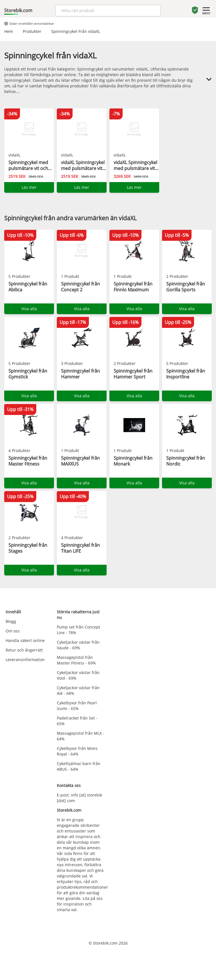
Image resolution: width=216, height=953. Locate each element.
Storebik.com (18, 10)
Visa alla (29, 308)
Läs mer (29, 187)
